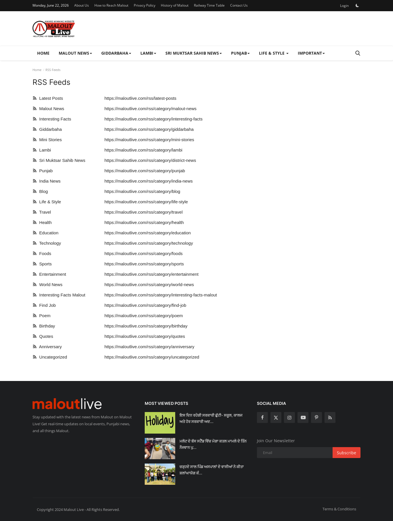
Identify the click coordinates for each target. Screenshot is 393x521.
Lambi (42, 150)
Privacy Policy (144, 5)
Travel (42, 212)
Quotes (43, 336)
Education (45, 232)
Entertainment (49, 274)
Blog (40, 191)
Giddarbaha (47, 129)
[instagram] (289, 417)
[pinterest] (316, 417)
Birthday (44, 325)
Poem (42, 315)
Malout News (48, 108)
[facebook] (262, 417)
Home (43, 53)
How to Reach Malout (111, 5)
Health (42, 222)
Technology (47, 243)
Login (344, 5)
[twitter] (275, 417)
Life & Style (47, 201)
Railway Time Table (209, 5)
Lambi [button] (148, 53)
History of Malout (174, 5)
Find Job (44, 305)
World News (47, 284)
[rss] (330, 417)
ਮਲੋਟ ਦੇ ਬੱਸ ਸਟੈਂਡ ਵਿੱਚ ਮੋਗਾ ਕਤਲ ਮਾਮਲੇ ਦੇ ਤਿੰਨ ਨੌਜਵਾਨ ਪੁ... (213, 444)
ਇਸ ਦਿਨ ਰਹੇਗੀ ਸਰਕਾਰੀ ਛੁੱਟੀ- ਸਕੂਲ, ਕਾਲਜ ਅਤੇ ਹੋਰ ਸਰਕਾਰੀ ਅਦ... (211, 418)
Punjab (43, 170)
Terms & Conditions (339, 509)
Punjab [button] (240, 53)
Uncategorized (50, 357)
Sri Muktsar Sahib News (59, 160)
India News (47, 181)
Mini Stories (47, 139)
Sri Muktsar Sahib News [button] (193, 53)
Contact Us (239, 5)
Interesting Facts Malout (59, 294)
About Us (81, 5)
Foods (42, 253)
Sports (42, 263)
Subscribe (346, 452)
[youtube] (302, 417)
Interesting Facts (52, 118)
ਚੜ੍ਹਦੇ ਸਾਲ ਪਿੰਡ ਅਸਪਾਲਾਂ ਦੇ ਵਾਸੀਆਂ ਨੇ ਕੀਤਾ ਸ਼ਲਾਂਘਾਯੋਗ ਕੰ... (212, 469)
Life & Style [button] (274, 53)
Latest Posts (48, 98)
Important (311, 53)
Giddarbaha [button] (116, 53)
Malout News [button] (75, 53)
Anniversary (47, 346)
